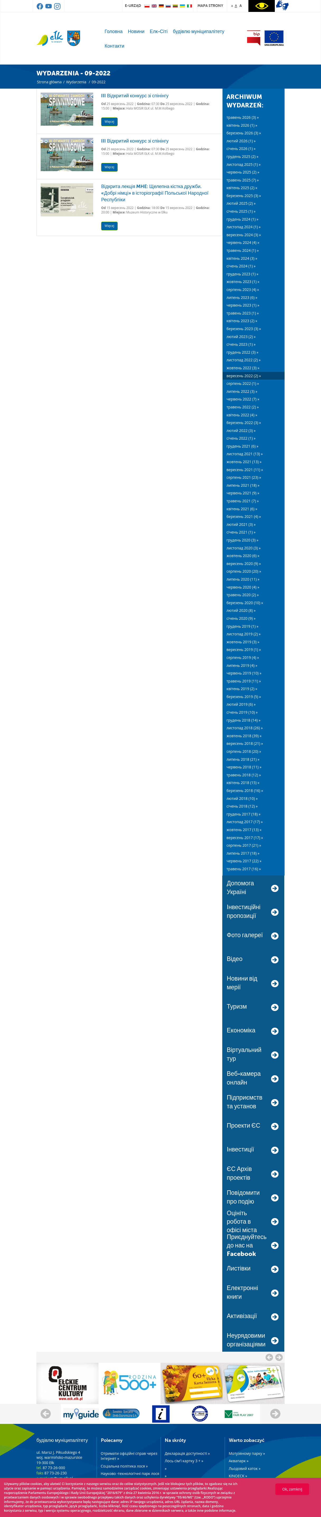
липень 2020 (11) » (242, 579)
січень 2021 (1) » (241, 532)
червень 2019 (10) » (243, 673)
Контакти (114, 46)
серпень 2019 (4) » (242, 657)
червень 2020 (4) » (242, 587)
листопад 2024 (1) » (243, 226)
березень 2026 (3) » (243, 132)
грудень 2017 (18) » (243, 814)
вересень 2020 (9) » (243, 563)
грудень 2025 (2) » (242, 156)
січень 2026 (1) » (241, 148)
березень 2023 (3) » (243, 328)
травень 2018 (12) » (243, 774)
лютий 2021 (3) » (241, 524)
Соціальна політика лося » (124, 1466)
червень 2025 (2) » (242, 172)
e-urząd (133, 5)
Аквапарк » (239, 1460)
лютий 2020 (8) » (241, 610)
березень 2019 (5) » (243, 696)
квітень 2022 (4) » (241, 414)
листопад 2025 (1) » (243, 164)
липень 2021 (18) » (242, 485)
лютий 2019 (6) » (241, 704)
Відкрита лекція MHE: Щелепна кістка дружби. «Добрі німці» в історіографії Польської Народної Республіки (154, 193)
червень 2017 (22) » (243, 860)
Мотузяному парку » (247, 1453)
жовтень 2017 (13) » (243, 829)
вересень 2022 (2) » (243, 375)
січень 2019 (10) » (242, 712)
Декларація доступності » (187, 1453)
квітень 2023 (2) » (241, 320)
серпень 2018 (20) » (243, 751)
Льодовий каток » (245, 1468)
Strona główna (49, 81)
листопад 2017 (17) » (244, 821)
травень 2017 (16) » (243, 868)
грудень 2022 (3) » (242, 352)
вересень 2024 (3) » (243, 234)
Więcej (109, 121)
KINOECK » (238, 1475)
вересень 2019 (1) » (243, 649)
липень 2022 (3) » (241, 391)
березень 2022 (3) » (243, 422)
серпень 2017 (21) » (243, 845)
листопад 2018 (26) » (244, 727)
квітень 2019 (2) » (241, 688)
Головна (113, 31)
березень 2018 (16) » (244, 790)
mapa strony (210, 5)
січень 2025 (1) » (241, 211)
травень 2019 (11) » (243, 681)
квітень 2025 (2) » (241, 187)
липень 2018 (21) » (242, 759)
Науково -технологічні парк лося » (130, 1476)
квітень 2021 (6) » (241, 508)
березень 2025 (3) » (243, 195)
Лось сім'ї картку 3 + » (184, 1460)
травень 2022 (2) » (242, 406)
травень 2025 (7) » (242, 180)
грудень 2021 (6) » (242, 446)
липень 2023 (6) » (241, 297)
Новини (136, 31)
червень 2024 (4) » (242, 242)
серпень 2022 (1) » (242, 383)
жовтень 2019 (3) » (242, 641)
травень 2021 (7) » (242, 500)
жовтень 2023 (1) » (242, 281)
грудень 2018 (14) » (243, 720)
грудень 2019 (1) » (242, 626)
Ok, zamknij (292, 1489)
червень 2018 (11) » (243, 766)
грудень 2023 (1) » (242, 273)
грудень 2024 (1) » (242, 219)
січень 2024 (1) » (241, 265)
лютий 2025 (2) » (241, 203)
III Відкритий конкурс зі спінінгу (134, 95)
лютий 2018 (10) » (242, 798)
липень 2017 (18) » (242, 853)
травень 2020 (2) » (242, 594)
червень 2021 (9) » (242, 492)
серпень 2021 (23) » (243, 477)
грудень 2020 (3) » (242, 540)
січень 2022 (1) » (241, 438)
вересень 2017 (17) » (244, 837)
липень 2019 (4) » (241, 665)
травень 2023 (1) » (242, 313)
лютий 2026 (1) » (241, 140)
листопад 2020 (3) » (243, 547)
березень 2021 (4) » (243, 516)
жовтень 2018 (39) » (243, 735)
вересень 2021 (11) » (244, 469)
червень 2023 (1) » (242, 305)
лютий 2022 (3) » (241, 430)
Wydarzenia (76, 81)
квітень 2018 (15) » (242, 782)
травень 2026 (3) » (242, 117)
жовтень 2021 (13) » (243, 461)
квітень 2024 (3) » (241, 258)
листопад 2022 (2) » (243, 359)
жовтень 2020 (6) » (242, 555)
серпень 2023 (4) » (242, 289)
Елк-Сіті (159, 31)
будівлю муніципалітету (198, 31)
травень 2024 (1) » (242, 250)
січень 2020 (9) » (241, 618)
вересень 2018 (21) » (244, 743)
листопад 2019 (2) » (243, 633)
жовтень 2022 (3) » (242, 367)
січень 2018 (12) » (242, 806)
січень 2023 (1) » (241, 344)
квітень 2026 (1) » (241, 125)
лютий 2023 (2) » (241, 336)
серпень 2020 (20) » (243, 571)
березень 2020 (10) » (244, 602)
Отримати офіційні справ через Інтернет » (129, 1456)
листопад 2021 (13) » (244, 453)
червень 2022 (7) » (242, 399)
